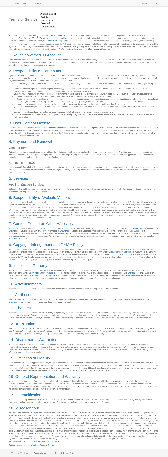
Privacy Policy (62, 41)
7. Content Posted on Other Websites (41, 223)
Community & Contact (42, 453)
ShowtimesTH (59, 36)
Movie (25, 3)
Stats (28, 453)
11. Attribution (20, 295)
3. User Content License (29, 123)
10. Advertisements (25, 284)
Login (155, 3)
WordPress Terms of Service (42, 445)
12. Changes (20, 308)
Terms (57, 453)
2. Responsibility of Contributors (36, 71)
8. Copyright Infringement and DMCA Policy (46, 244)
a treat (75, 349)
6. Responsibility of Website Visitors (39, 197)
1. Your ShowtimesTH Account (35, 55)
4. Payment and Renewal (30, 141)
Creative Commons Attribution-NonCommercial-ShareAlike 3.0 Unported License (73, 128)
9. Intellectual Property (28, 265)
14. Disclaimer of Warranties (33, 340)
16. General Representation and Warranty (44, 376)
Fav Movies (144, 3)
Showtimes (36, 3)
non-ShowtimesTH (63, 231)
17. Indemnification (25, 395)
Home (17, 3)
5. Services (18, 178)
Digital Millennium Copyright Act (121, 252)
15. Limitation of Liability (29, 358)
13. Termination (22, 324)
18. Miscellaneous (24, 408)
